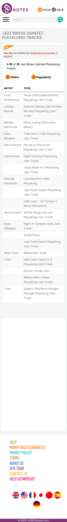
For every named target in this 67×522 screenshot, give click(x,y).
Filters (14, 77)
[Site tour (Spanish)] (57, 495)
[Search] (60, 20)
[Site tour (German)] (37, 504)
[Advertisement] (18, 367)
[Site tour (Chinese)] (49, 495)
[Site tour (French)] (32, 495)
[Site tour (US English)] (24, 495)
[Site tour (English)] (16, 495)
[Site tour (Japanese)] (41, 495)
